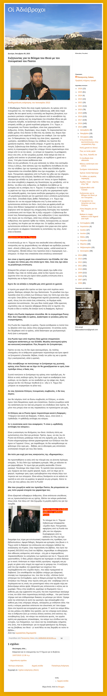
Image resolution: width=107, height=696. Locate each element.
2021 (80, 106)
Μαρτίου (83, 244)
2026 (80, 89)
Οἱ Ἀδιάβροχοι (26, 9)
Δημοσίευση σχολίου (18, 660)
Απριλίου (84, 240)
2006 (80, 283)
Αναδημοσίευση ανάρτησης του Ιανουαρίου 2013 (29, 102)
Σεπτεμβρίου (85, 223)
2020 (80, 110)
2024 (80, 96)
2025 (80, 92)
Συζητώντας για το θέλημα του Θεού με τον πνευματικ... (88, 195)
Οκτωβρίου (84, 137)
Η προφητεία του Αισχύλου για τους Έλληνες (88, 203)
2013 (80, 259)
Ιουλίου (83, 230)
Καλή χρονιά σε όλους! (89, 148)
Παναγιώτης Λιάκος (85, 77)
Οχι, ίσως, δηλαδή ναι (88, 155)
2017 (80, 120)
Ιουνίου (83, 233)
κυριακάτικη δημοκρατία (26, 633)
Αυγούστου (84, 226)
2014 (80, 255)
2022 (80, 102)
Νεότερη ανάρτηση (15, 666)
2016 (80, 123)
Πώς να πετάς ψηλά (88, 151)
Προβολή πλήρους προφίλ (85, 81)
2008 (80, 276)
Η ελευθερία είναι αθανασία (86, 159)
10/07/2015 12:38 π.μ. (21, 655)
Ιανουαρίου (84, 251)
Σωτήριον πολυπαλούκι (89, 169)
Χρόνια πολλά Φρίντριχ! (89, 173)
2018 (80, 116)
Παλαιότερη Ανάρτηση (60, 666)
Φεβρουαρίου (85, 247)
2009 (80, 273)
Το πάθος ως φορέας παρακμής (88, 177)
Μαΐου (83, 237)
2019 (80, 113)
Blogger (61, 687)
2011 (80, 266)
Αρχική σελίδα (37, 666)
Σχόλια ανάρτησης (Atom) (28, 670)
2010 (80, 269)
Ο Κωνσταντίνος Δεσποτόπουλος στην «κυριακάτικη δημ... (89, 142)
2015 (80, 127)
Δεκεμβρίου (85, 130)
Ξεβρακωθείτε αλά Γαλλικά (87, 189)
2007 (80, 280)
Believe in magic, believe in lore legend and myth (89, 216)
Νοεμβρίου (84, 133)
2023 (80, 99)
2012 (80, 262)
